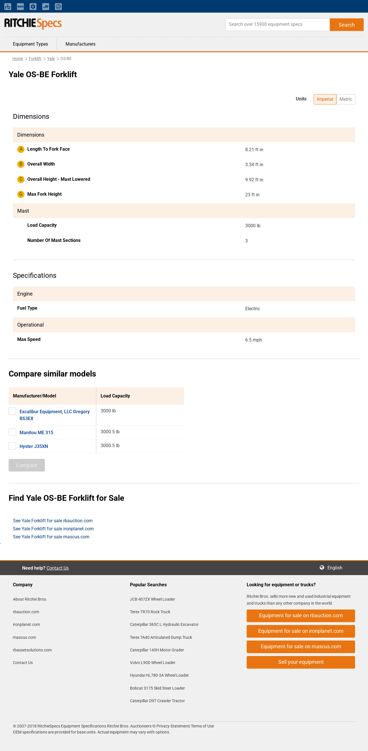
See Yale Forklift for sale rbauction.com (53, 520)
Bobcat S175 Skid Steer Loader (157, 688)
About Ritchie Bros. (30, 599)
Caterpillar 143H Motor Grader (157, 650)
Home (17, 58)
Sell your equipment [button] (301, 662)
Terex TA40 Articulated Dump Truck (161, 637)
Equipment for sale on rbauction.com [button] (301, 615)
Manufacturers (80, 44)
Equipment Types (30, 44)
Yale (51, 58)
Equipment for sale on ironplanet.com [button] (301, 631)
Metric (346, 99)
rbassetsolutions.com (32, 650)
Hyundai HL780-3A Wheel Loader (159, 675)
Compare (26, 465)
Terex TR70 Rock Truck (150, 612)
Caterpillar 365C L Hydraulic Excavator (164, 624)
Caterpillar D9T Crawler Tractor (157, 700)
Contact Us (58, 568)
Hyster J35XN (34, 446)
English (336, 567)
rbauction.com (26, 612)
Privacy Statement (172, 726)
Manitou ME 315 (36, 432)
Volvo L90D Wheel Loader (152, 662)
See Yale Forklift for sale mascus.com (51, 537)
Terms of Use (202, 726)
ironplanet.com (26, 624)
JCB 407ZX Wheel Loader (152, 599)
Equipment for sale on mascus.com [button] (301, 646)
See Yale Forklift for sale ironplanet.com (53, 528)
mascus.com (24, 637)
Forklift (35, 58)
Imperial (325, 99)
